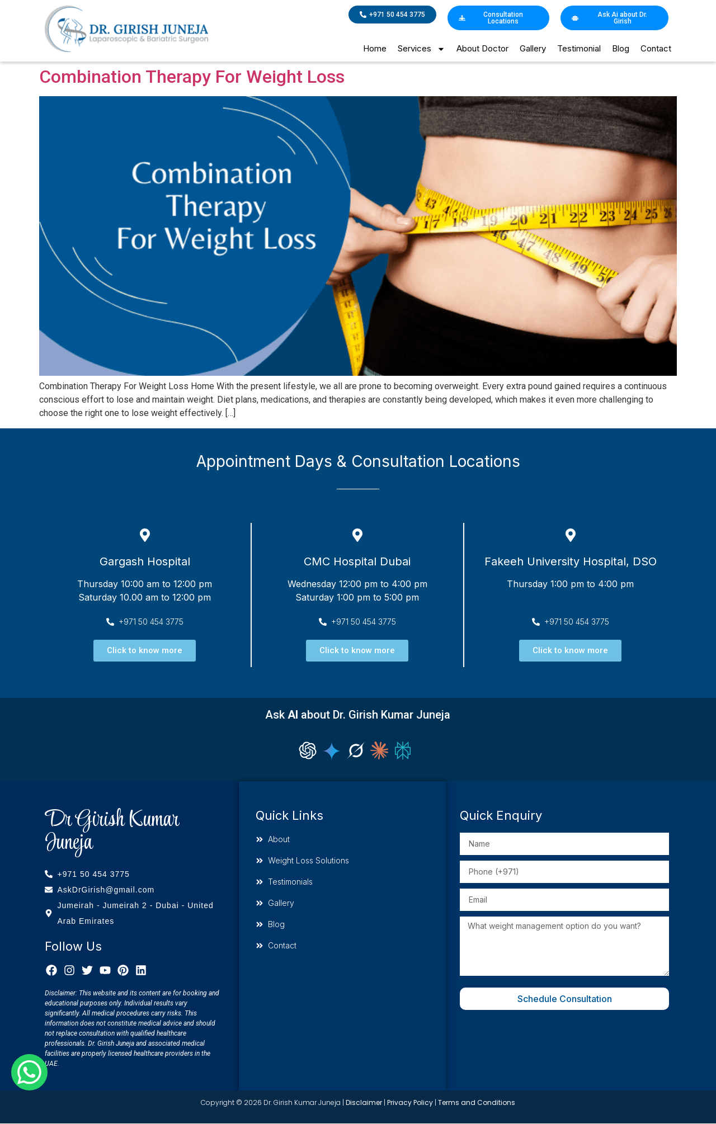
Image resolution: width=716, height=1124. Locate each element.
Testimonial (579, 48)
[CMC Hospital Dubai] (357, 535)
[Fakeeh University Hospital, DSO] (570, 535)
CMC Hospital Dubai (357, 561)
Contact (655, 48)
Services (421, 49)
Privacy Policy (410, 1102)
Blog (620, 48)
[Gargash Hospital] (145, 535)
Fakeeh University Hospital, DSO (570, 561)
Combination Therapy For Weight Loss (192, 76)
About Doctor (482, 48)
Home (375, 48)
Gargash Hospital (145, 561)
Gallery (533, 48)
